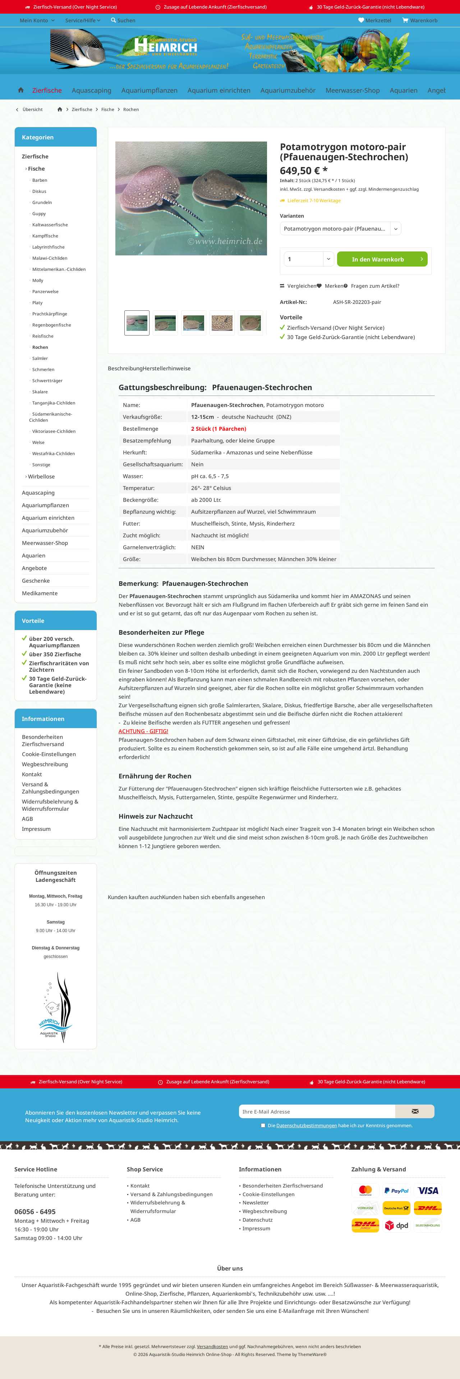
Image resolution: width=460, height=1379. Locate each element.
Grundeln (41, 202)
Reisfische (42, 336)
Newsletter (256, 1202)
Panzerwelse (45, 291)
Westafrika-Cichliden (53, 453)
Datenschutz (258, 1219)
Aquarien (33, 555)
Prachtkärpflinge (49, 314)
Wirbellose (41, 476)
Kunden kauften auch (135, 897)
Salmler (39, 358)
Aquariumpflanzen (45, 505)
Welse (38, 442)
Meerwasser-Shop (45, 542)
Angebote (34, 568)
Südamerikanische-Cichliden (50, 417)
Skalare (39, 392)
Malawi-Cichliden (49, 258)
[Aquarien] (404, 90)
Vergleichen (298, 285)
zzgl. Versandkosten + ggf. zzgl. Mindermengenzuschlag (361, 189)
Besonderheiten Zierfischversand (43, 740)
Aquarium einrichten (48, 517)
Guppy (38, 213)
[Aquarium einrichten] (219, 90)
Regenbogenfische (51, 325)
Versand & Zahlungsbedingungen (50, 788)
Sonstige (40, 465)
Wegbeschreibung (45, 764)
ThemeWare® (312, 1354)
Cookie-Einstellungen (49, 754)
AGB (27, 818)
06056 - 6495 (35, 1211)
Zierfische (35, 156)
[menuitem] (421, 20)
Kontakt (32, 774)
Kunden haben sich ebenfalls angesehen (213, 897)
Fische (36, 168)
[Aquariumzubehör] (288, 90)
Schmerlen (43, 369)
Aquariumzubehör (45, 530)
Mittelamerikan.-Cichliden (58, 269)
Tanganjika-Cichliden (53, 403)
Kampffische (44, 236)
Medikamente (40, 593)
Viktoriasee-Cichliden (53, 431)
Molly (37, 280)
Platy (36, 303)
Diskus (38, 191)
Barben (39, 180)
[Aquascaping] (91, 90)
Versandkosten (212, 1346)
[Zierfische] (47, 90)
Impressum (36, 828)
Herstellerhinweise (167, 368)
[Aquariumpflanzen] (149, 90)
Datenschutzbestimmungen (306, 1125)
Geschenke (36, 580)
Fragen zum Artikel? (371, 285)
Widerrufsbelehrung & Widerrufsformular (50, 805)
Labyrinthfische (48, 247)
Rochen (39, 347)
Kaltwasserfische (49, 225)
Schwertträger (47, 381)
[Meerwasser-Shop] (353, 90)
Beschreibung (125, 368)
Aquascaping (38, 492)
